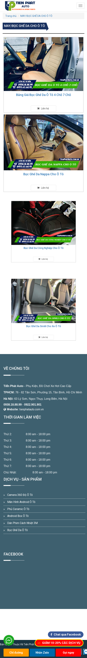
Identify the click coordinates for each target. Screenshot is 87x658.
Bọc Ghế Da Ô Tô (17, 530)
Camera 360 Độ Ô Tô (20, 495)
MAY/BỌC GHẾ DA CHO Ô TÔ (36, 16)
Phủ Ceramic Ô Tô (18, 509)
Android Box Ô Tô (18, 516)
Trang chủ (10, 16)
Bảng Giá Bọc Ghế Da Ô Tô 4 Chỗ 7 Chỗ (43, 95)
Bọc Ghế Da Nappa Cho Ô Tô (43, 174)
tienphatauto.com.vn (31, 409)
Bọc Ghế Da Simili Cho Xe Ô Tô (43, 322)
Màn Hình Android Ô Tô (21, 502)
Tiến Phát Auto (13, 386)
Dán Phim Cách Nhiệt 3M (22, 523)
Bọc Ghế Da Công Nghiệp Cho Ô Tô (43, 244)
